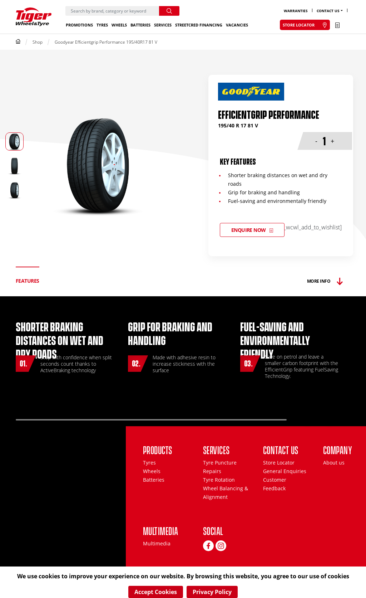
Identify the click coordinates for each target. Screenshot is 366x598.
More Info (318, 281)
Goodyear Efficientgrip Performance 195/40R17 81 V (106, 42)
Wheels (119, 25)
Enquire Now (248, 230)
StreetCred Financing (198, 25)
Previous (308, 417)
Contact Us (328, 10)
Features (27, 280)
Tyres (102, 25)
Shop (38, 42)
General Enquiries (284, 471)
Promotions (79, 25)
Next (330, 417)
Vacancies (237, 25)
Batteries (140, 25)
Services (163, 25)
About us (334, 462)
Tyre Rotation (219, 479)
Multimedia (156, 543)
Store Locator (279, 462)
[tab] (27, 281)
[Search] (112, 11)
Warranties (296, 10)
